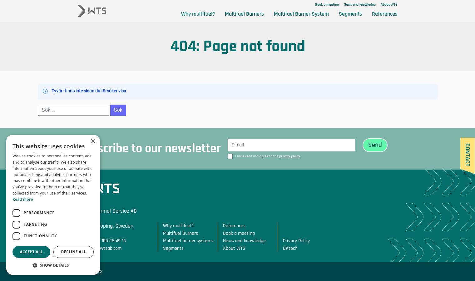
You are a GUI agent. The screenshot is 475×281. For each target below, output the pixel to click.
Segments (350, 13)
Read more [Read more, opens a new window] (22, 199)
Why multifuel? (198, 13)
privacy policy (289, 156)
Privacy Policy (296, 241)
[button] (53, 265)
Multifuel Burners (244, 13)
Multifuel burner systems (188, 241)
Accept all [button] (31, 251)
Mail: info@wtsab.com (99, 248)
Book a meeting (327, 4)
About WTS (389, 4)
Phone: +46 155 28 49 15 (102, 241)
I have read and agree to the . (268, 156)
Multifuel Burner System (301, 13)
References (385, 13)
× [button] (93, 141)
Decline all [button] (73, 251)
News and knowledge (360, 4)
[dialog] (53, 205)
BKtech (290, 248)
